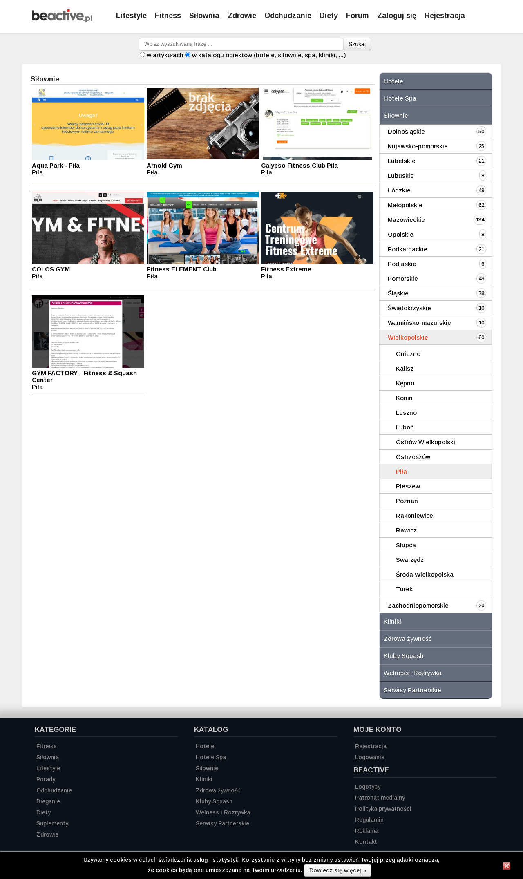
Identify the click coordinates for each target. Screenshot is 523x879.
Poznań (407, 500)
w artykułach (165, 54)
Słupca (406, 544)
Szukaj (357, 44)
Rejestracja (371, 746)
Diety (329, 15)
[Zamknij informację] (506, 867)
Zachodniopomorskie (418, 605)
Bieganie (48, 801)
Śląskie (398, 293)
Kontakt (366, 842)
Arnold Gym (164, 165)
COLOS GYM (51, 269)
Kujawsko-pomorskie (418, 146)
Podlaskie (402, 263)
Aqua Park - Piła (56, 165)
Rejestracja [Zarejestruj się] (445, 15)
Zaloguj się (396, 15)
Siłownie (396, 115)
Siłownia (204, 15)
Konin (404, 397)
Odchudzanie (287, 15)
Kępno (405, 383)
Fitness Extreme (286, 269)
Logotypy (367, 786)
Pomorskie (403, 278)
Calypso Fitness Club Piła (299, 165)
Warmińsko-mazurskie (419, 322)
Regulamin (369, 819)
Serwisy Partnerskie (412, 690)
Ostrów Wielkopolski (425, 441)
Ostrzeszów (413, 456)
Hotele (393, 81)
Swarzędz (410, 559)
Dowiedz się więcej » (337, 870)
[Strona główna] (62, 19)
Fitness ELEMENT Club (182, 269)
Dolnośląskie (406, 131)
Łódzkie (399, 190)
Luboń (405, 427)
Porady (45, 779)
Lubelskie (402, 160)
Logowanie (369, 757)
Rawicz (406, 530)
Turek (404, 589)
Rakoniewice (414, 515)
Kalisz (404, 368)
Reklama (366, 831)
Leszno (406, 412)
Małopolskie (405, 204)
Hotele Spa (400, 98)
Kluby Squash (404, 655)
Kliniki (392, 621)
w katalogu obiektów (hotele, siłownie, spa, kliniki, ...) (269, 54)
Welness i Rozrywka (413, 672)
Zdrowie (242, 15)
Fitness (168, 15)
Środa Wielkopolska (425, 574)
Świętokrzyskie (409, 307)
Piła (401, 471)
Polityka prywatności (383, 808)
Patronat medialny (380, 797)
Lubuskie (401, 175)
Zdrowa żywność (408, 638)
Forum (357, 15)
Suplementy (52, 823)
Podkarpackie (407, 249)
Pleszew (408, 486)
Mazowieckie (406, 219)
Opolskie (400, 234)
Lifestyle (131, 15)
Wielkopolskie (408, 337)
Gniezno (408, 353)
